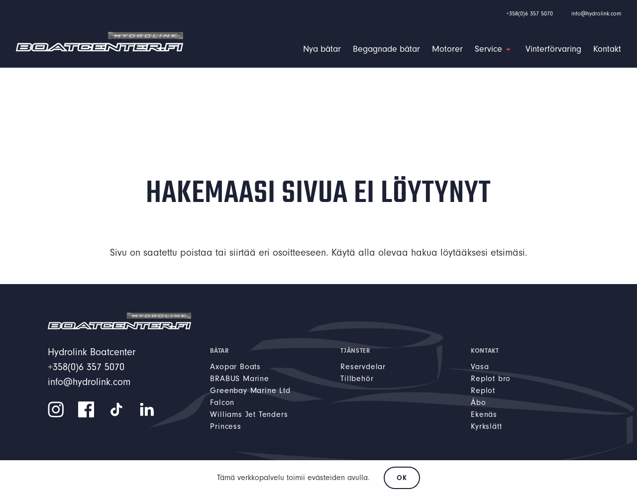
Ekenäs (484, 414)
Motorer (447, 49)
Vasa (480, 366)
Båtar (219, 350)
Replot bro (491, 378)
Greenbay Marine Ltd (250, 390)
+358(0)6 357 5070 (529, 13)
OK (402, 478)
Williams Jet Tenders (249, 414)
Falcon (222, 402)
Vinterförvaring (553, 49)
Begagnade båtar (386, 49)
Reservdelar (363, 366)
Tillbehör (356, 378)
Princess (225, 426)
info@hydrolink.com (596, 13)
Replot (483, 390)
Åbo (478, 402)
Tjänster (355, 350)
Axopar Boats (235, 366)
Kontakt (607, 49)
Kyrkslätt (486, 426)
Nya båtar (322, 49)
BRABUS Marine (239, 378)
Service (488, 49)
